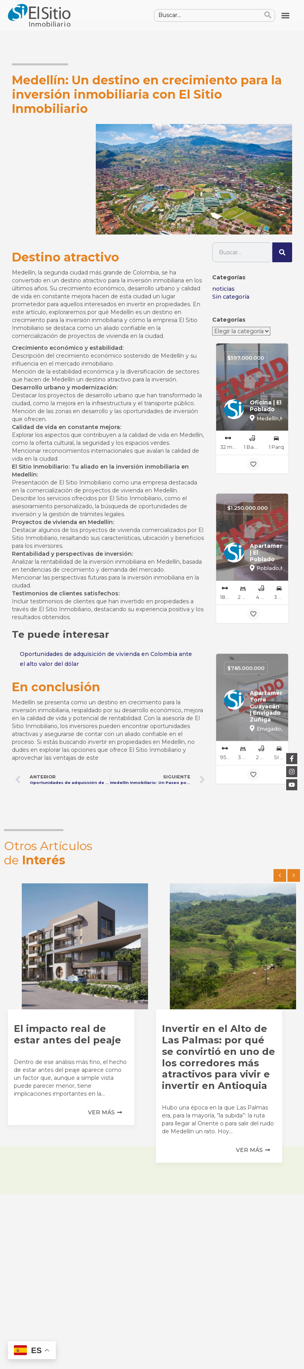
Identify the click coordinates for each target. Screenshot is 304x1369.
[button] (285, 15)
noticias (223, 288)
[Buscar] (282, 252)
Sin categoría (230, 296)
